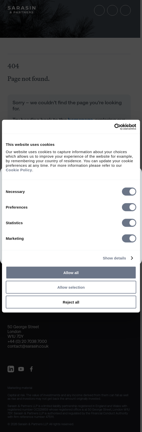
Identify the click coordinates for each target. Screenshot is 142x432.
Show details (114, 258)
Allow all (71, 272)
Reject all (71, 302)
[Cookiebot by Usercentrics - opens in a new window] (114, 126)
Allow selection (71, 287)
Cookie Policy (19, 170)
